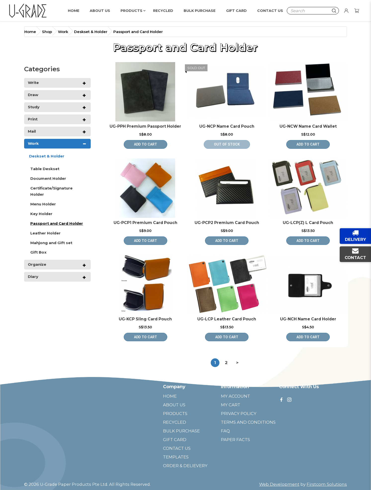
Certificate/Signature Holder (51, 191)
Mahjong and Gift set (51, 242)
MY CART (230, 404)
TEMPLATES (176, 456)
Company (174, 386)
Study (34, 107)
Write (33, 82)
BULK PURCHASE (181, 430)
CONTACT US (177, 448)
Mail (32, 131)
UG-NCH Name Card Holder (308, 319)
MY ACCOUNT (235, 396)
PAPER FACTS (235, 439)
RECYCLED (174, 422)
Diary (33, 276)
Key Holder (41, 213)
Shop (47, 31)
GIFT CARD (174, 439)
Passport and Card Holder (138, 31)
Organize (37, 264)
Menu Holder (43, 204)
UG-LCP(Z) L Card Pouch (308, 222)
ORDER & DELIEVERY (185, 465)
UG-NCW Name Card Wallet (308, 126)
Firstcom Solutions (327, 484)
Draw (33, 94)
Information (235, 386)
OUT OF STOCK (227, 144)
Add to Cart (145, 144)
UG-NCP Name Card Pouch (226, 126)
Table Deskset (44, 168)
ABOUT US (174, 404)
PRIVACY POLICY (238, 413)
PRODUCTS (175, 413)
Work (63, 31)
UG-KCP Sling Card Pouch (145, 319)
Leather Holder (45, 233)
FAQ (225, 430)
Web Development (279, 484)
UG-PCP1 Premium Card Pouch (145, 222)
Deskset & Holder (90, 31)
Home (30, 31)
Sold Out (196, 68)
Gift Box (38, 252)
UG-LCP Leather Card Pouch (226, 319)
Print (33, 119)
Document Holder (48, 178)
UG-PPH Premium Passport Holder (145, 126)
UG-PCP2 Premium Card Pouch (227, 222)
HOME (170, 396)
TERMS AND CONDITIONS (248, 422)
